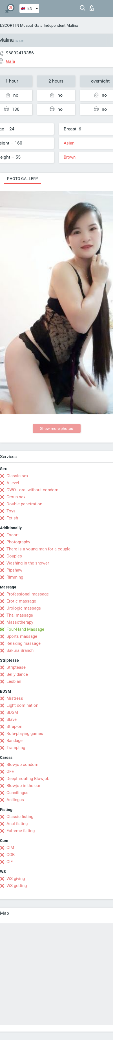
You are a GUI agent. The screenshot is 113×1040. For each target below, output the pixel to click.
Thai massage (19, 615)
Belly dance (17, 674)
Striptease (16, 667)
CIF (9, 861)
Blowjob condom (22, 764)
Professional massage (27, 594)
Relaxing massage (23, 643)
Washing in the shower (27, 563)
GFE (10, 771)
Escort (12, 534)
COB (10, 854)
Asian (69, 143)
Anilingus (15, 799)
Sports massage (21, 636)
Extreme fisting (20, 830)
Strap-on (14, 726)
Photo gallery (22, 178)
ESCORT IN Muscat (16, 25)
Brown (70, 157)
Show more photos (56, 428)
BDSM (12, 712)
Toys (10, 511)
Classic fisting (19, 816)
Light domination (22, 705)
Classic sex (17, 475)
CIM (10, 847)
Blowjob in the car (23, 785)
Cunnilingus (17, 792)
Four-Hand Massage (25, 629)
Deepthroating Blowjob (27, 778)
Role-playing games (24, 733)
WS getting (16, 885)
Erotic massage (21, 601)
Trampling (15, 747)
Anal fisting (17, 823)
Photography (18, 542)
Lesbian (13, 681)
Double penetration (24, 503)
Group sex (15, 496)
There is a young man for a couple (38, 549)
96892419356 (20, 52)
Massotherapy (19, 622)
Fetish (12, 518)
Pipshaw (14, 570)
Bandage (14, 740)
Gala (38, 25)
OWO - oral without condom (32, 489)
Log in (92, 8)
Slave (11, 719)
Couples (14, 556)
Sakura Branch (20, 650)
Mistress (14, 698)
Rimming (14, 577)
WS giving (15, 878)
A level (12, 482)
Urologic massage (23, 608)
